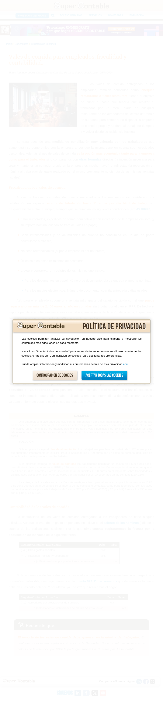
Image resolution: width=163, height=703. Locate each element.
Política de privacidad (114, 327)
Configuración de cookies (55, 375)
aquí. (126, 364)
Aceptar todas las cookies (104, 375)
